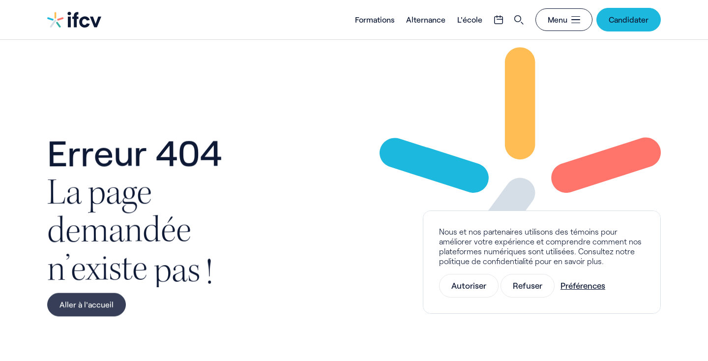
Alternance (425, 19)
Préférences (582, 285)
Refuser (527, 285)
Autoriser (468, 285)
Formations (374, 19)
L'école (469, 19)
